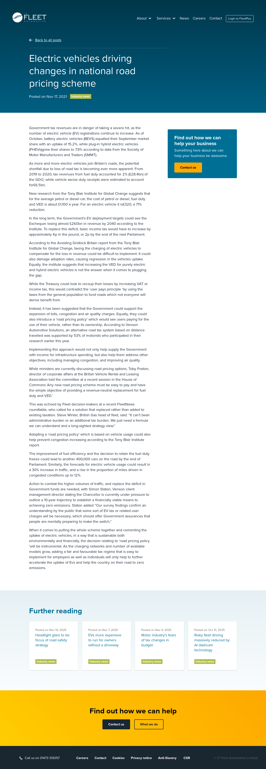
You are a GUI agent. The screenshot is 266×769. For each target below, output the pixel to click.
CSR (186, 758)
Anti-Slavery (167, 758)
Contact (215, 18)
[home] (29, 17)
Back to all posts (48, 40)
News (184, 18)
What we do (149, 724)
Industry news (80, 96)
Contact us (188, 167)
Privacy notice (141, 758)
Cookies (118, 758)
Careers (199, 18)
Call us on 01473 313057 (42, 758)
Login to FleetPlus (239, 18)
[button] (144, 18)
